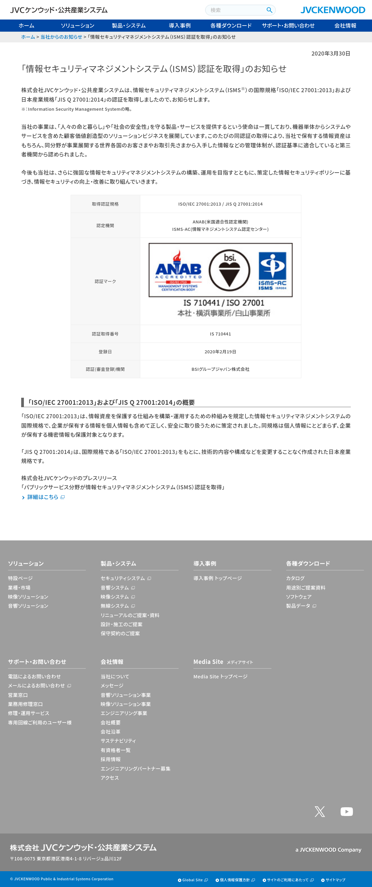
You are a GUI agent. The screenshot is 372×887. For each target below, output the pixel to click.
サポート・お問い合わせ (288, 25)
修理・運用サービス (28, 712)
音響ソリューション (28, 605)
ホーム (26, 25)
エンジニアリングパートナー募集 (136, 768)
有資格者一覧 (116, 749)
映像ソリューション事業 (126, 703)
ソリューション (77, 25)
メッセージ (112, 685)
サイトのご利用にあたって (288, 879)
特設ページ (20, 577)
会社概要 (111, 722)
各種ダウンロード (231, 25)
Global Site (192, 879)
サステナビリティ (118, 740)
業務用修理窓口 (25, 703)
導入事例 (180, 25)
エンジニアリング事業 (124, 712)
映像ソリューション (28, 596)
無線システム (115, 605)
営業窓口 (18, 694)
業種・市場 (19, 587)
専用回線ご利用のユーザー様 (40, 722)
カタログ (295, 577)
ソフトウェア (299, 596)
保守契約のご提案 (120, 633)
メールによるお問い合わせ (36, 685)
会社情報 (345, 25)
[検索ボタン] (268, 10)
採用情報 (111, 758)
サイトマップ (335, 879)
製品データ (298, 605)
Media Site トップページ (220, 676)
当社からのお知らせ (61, 36)
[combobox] (234, 10)
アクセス (110, 777)
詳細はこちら (43, 497)
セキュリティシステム (123, 577)
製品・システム (129, 25)
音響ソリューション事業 (126, 694)
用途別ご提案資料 (306, 587)
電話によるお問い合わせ (34, 676)
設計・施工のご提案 (122, 624)
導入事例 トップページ (217, 577)
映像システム (115, 596)
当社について (115, 676)
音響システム (115, 587)
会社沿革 (111, 731)
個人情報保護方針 (235, 879)
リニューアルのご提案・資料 (130, 614)
